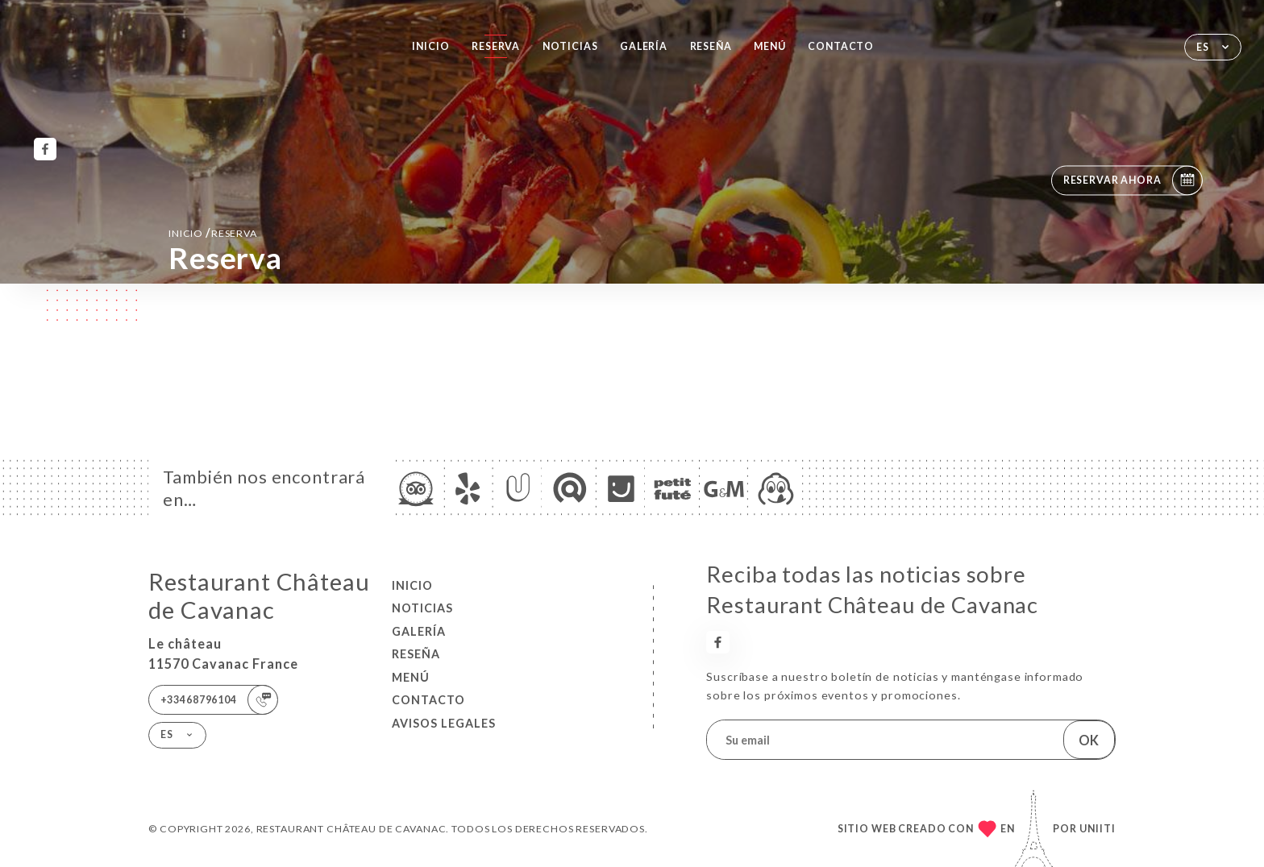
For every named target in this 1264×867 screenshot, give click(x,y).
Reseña (711, 46)
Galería (643, 46)
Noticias (570, 46)
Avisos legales (444, 723)
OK (1089, 740)
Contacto (841, 46)
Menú (769, 46)
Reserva (496, 46)
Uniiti (1097, 829)
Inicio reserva (212, 232)
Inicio (430, 46)
